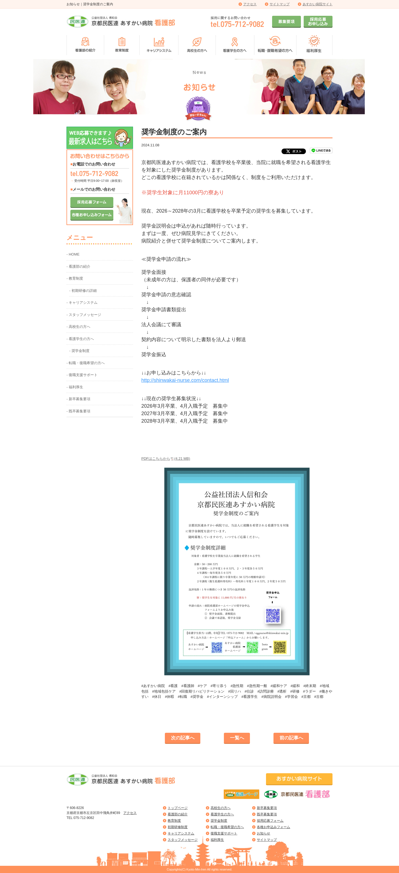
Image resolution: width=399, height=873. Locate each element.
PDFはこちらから (165, 458)
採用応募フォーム (270, 821)
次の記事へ (183, 738)
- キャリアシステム (82, 302)
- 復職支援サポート (82, 375)
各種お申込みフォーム (273, 827)
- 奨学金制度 (79, 351)
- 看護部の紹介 (78, 266)
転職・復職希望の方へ (227, 827)
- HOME (73, 254)
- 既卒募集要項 (78, 411)
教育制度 (174, 821)
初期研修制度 (178, 827)
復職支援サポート (224, 833)
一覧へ (237, 738)
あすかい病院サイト (317, 4)
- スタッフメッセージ (83, 315)
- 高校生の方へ (78, 327)
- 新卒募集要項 (78, 399)
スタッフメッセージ (183, 840)
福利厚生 (217, 840)
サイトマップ (280, 4)
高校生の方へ (221, 808)
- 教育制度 (74, 278)
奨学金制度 (219, 821)
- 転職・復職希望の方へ (85, 363)
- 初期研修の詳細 (83, 291)
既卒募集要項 (267, 814)
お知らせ (263, 833)
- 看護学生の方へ (80, 339)
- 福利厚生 (74, 387)
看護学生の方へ (222, 814)
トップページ (178, 808)
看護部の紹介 (178, 814)
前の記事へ (291, 738)
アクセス (250, 4)
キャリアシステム (181, 833)
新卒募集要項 (267, 808)
